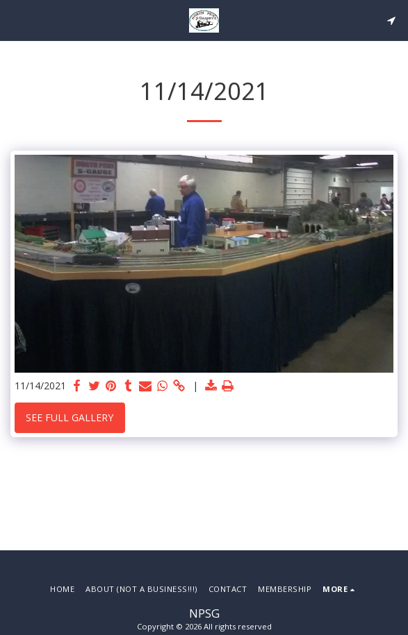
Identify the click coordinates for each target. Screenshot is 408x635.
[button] (15, 20)
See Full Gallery (69, 417)
